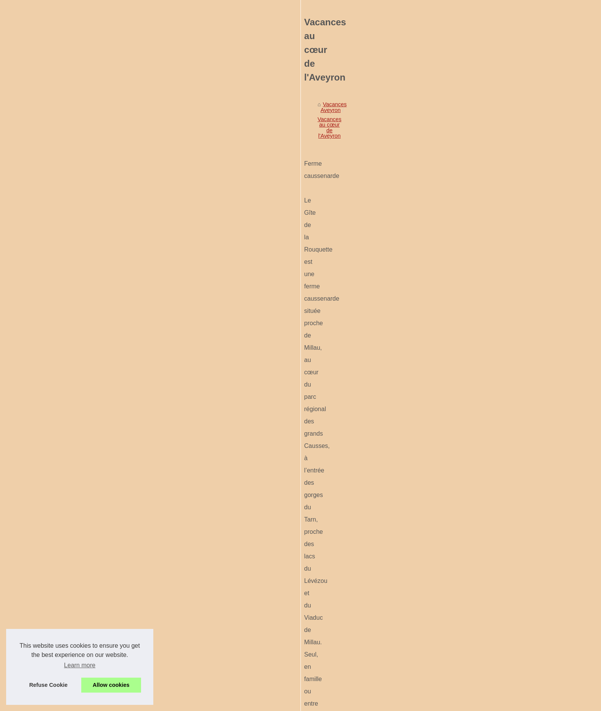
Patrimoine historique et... (111, 289)
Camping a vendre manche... (115, 416)
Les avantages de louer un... (115, 484)
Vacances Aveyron (230, 241)
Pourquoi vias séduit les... (111, 610)
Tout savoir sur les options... (114, 382)
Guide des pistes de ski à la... (116, 594)
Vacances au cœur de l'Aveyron (299, 241)
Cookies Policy (195, 703)
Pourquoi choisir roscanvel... (114, 467)
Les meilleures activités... (111, 559)
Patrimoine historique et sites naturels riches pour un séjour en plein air (269, 548)
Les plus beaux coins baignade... (120, 543)
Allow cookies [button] (111, 685)
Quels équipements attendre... (117, 576)
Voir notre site (97, 220)
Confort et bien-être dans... (113, 365)
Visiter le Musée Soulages (281, 601)
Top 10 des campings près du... (118, 399)
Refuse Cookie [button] (48, 685)
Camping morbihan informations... (121, 331)
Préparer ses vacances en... (114, 628)
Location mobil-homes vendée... (119, 348)
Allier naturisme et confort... (113, 450)
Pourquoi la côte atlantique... (115, 525)
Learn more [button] (79, 665)
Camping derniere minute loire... (119, 433)
